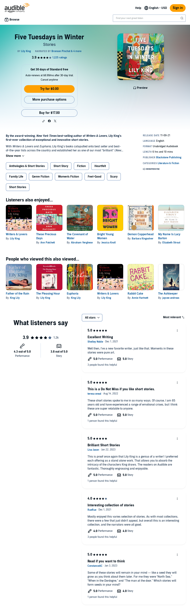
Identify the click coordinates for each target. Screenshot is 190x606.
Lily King (15, 238)
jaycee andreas (170, 297)
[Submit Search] (182, 18)
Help (138, 8)
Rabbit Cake (135, 293)
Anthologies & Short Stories (27, 166)
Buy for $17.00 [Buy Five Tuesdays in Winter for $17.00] (49, 113)
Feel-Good (94, 176)
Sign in (178, 8)
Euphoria (72, 293)
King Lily (15, 297)
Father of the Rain (17, 293)
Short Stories (17, 187)
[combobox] (149, 18)
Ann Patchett (47, 242)
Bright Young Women (105, 236)
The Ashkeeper (168, 293)
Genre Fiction (40, 176)
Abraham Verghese (82, 242)
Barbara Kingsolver (142, 238)
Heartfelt (100, 166)
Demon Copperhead (141, 234)
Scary (114, 176)
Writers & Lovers (16, 234)
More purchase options (49, 100)
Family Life (16, 176)
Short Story (61, 166)
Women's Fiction (68, 176)
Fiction (81, 166)
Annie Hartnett (140, 297)
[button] (43, 121)
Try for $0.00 (49, 89)
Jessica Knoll (108, 242)
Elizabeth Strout (171, 242)
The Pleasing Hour (48, 293)
